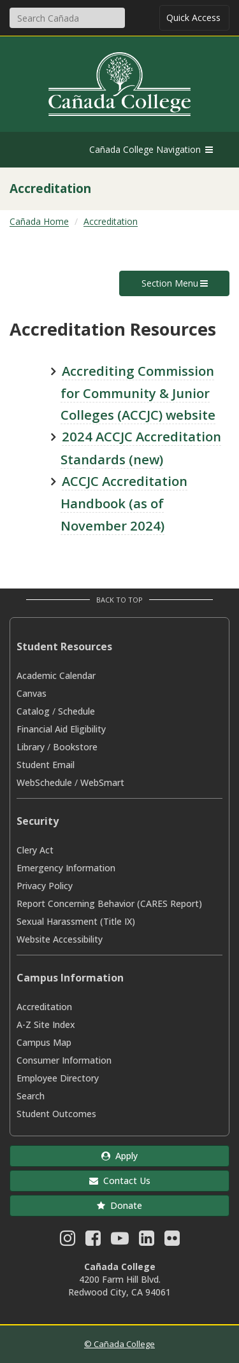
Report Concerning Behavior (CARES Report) (109, 903)
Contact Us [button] (119, 1180)
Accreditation (110, 221)
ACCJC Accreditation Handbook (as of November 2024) (124, 503)
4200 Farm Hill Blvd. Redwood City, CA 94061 (119, 1285)
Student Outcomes (56, 1114)
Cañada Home (39, 221)
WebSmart (102, 782)
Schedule (76, 711)
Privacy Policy (45, 886)
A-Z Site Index (46, 1024)
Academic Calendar (56, 675)
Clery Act (35, 850)
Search (31, 1096)
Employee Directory (58, 1078)
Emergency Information (66, 868)
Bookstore (75, 747)
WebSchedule (44, 782)
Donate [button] (119, 1205)
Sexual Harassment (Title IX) (76, 921)
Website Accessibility (60, 939)
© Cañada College (119, 1344)
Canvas (32, 693)
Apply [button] (119, 1156)
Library (31, 747)
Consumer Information (64, 1060)
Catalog (33, 711)
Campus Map (44, 1042)
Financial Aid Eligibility (61, 729)
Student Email (46, 765)
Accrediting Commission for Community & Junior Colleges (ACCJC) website (138, 393)
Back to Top (119, 599)
